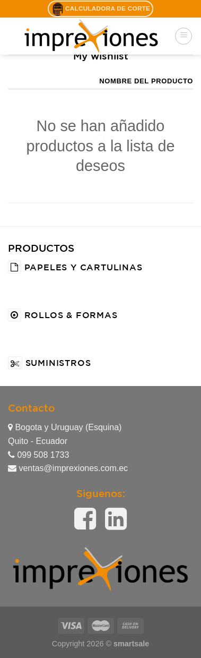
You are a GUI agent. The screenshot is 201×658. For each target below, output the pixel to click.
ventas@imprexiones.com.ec (68, 468)
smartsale (131, 643)
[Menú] (183, 36)
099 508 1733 (38, 454)
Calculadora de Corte (100, 9)
